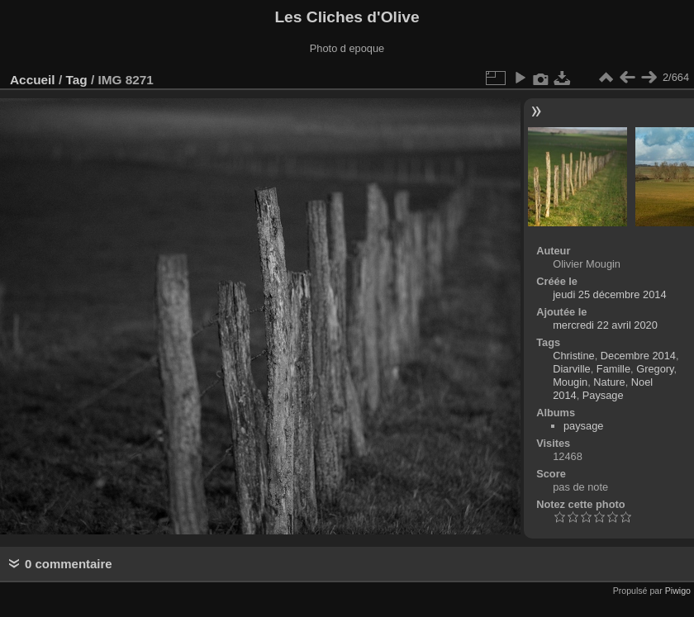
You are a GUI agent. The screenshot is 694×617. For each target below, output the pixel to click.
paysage (583, 426)
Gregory (654, 369)
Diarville (572, 369)
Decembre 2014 (638, 355)
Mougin (570, 382)
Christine (574, 355)
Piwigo (678, 591)
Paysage (603, 395)
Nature (609, 382)
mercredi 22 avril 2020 (605, 325)
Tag (76, 80)
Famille (613, 369)
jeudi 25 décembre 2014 (609, 294)
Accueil (32, 80)
